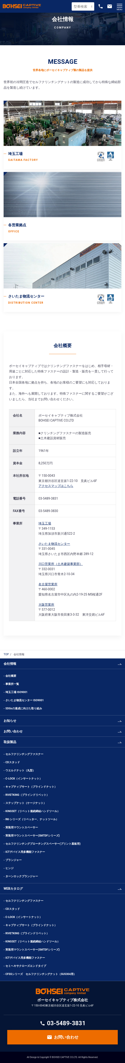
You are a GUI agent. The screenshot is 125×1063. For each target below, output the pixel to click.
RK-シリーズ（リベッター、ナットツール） (32, 819)
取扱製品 (10, 742)
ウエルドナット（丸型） (21, 770)
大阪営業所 (46, 604)
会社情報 (10, 663)
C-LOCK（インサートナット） (23, 778)
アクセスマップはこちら (55, 486)
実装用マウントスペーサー (21, 827)
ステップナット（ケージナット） (25, 803)
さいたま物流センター (54, 544)
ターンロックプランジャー (21, 876)
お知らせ (10, 720)
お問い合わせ (13, 731)
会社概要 (10, 675)
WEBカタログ (13, 888)
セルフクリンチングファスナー (24, 754)
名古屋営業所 (47, 584)
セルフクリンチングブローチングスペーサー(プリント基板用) (42, 843)
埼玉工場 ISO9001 (16, 692)
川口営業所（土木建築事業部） (60, 564)
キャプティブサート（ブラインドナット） (31, 786)
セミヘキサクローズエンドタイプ (25, 966)
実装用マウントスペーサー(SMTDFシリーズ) (32, 835)
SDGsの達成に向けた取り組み (23, 708)
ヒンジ (9, 868)
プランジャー (13, 860)
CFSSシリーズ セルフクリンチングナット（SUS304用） (40, 974)
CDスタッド (12, 762)
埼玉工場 (44, 523)
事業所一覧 (12, 684)
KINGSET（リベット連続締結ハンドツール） (32, 811)
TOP (6, 654)
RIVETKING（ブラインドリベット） (27, 794)
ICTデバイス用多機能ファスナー (25, 851)
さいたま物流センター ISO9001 (24, 700)
